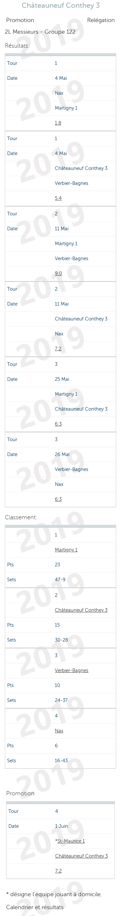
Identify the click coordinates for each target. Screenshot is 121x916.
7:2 (58, 348)
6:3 (58, 424)
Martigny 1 (66, 549)
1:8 (58, 123)
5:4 (58, 198)
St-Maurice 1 (71, 841)
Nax (59, 730)
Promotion (20, 20)
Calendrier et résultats (35, 907)
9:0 (58, 273)
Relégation (101, 20)
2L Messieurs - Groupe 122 (40, 32)
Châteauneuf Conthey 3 (81, 610)
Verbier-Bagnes (71, 670)
